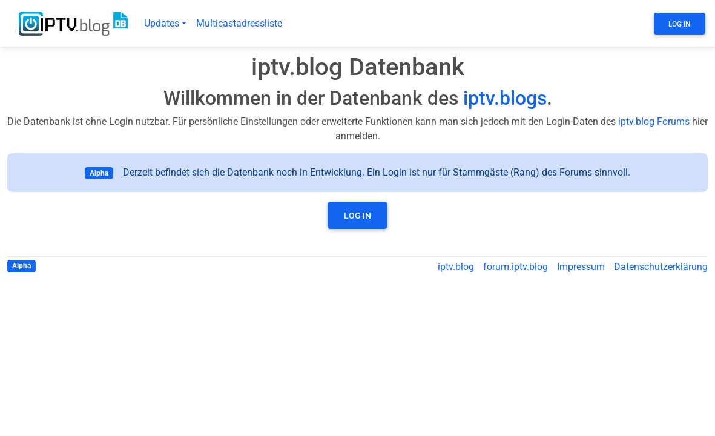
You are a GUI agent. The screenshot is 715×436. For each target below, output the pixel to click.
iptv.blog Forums (654, 121)
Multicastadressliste (239, 23)
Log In (679, 24)
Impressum (581, 266)
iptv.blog (456, 266)
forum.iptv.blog (515, 266)
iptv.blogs (505, 98)
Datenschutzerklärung (661, 266)
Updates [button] (161, 23)
